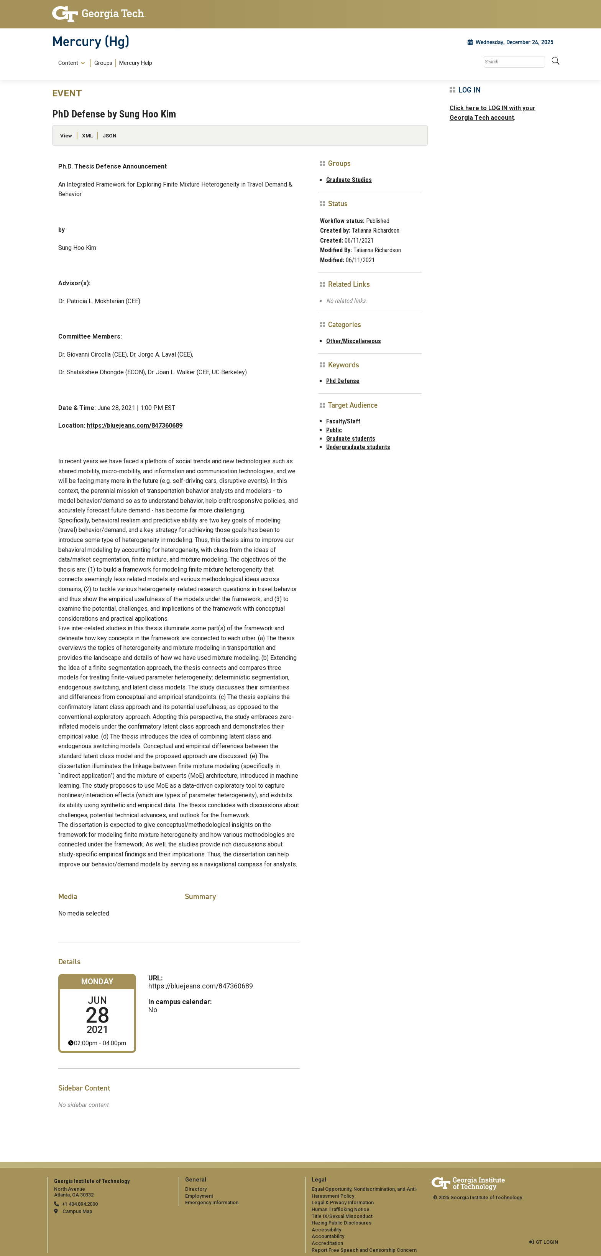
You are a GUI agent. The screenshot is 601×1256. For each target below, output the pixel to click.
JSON (110, 135)
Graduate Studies (349, 179)
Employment (199, 1196)
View (66, 135)
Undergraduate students (358, 447)
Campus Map (77, 1211)
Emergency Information (211, 1202)
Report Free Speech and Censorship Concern (364, 1250)
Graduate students (350, 438)
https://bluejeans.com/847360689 (134, 425)
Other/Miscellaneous (353, 341)
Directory (196, 1189)
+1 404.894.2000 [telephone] (80, 1204)
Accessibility (326, 1230)
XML (87, 135)
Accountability (328, 1236)
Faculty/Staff (343, 421)
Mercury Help (135, 63)
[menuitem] (103, 63)
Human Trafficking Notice (340, 1209)
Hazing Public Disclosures (341, 1223)
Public (334, 430)
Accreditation (327, 1243)
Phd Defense (343, 381)
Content (68, 63)
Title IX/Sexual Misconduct (342, 1216)
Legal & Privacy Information (343, 1202)
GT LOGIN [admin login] (547, 1242)
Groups (103, 63)
